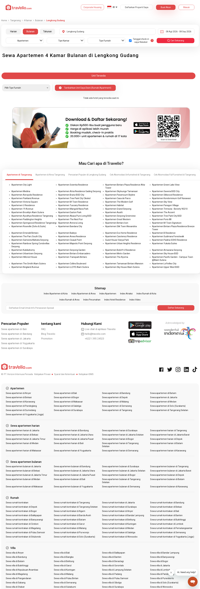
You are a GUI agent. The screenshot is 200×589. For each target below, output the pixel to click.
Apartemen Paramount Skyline (120, 195)
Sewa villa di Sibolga (112, 582)
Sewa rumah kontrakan (17, 502)
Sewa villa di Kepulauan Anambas (22, 570)
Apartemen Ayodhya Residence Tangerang (32, 216)
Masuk (186, 7)
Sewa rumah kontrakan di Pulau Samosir (25, 532)
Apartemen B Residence (164, 233)
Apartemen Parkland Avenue (25, 198)
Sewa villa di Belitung (64, 561)
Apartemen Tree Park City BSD (167, 216)
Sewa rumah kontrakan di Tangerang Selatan (76, 507)
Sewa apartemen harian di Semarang (120, 450)
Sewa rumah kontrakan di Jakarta (118, 502)
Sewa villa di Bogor (159, 561)
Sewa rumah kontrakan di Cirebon (22, 524)
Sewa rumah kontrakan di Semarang (168, 532)
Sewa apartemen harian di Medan (22, 443)
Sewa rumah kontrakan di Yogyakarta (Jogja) (172, 536)
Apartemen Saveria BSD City (166, 191)
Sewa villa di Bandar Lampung (164, 553)
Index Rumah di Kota (146, 293)
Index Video (135, 299)
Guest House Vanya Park (117, 240)
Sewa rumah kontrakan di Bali (164, 511)
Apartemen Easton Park (69, 212)
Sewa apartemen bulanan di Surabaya (120, 466)
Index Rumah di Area (69, 299)
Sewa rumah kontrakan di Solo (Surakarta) (74, 536)
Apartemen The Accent (163, 212)
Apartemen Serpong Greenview (120, 216)
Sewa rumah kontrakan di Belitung (118, 519)
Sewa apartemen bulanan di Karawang (169, 486)
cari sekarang (175, 40)
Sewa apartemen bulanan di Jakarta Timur (26, 475)
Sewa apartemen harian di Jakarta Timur (26, 439)
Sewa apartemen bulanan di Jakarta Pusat (74, 475)
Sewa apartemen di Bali (14, 329)
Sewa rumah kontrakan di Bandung (167, 502)
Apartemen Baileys (67, 233)
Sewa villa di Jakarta (160, 565)
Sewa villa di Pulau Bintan (66, 578)
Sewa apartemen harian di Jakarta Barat (170, 435)
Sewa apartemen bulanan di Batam (167, 479)
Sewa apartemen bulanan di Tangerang (169, 466)
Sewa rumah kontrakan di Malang (70, 528)
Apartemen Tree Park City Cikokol (74, 198)
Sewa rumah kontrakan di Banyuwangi (24, 519)
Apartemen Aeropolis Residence (27, 195)
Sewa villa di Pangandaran (18, 578)
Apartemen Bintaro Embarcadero (74, 253)
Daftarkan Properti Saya (136, 7)
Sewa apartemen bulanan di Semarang (121, 486)
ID (114, 7)
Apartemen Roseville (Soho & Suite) (28, 226)
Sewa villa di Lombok (160, 570)
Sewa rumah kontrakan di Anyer (117, 511)
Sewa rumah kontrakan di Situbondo (23, 536)
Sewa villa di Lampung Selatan (116, 570)
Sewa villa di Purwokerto (162, 578)
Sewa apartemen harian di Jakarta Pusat (74, 439)
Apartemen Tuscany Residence (73, 205)
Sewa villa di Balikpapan (113, 553)
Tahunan (47, 31)
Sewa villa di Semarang (65, 582)
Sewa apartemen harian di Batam (166, 443)
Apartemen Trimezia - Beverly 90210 (170, 209)
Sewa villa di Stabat (15, 587)
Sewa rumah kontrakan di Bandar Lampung (123, 515)
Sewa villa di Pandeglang (162, 574)
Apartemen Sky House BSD (165, 253)
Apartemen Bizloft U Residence (120, 250)
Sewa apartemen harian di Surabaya (119, 430)
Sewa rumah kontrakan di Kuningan (119, 524)
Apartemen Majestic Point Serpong (75, 243)
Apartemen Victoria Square (24, 202)
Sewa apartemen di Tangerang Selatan (169, 410)
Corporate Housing (92, 7)
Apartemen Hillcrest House (24, 257)
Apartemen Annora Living (70, 223)
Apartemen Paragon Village (165, 205)
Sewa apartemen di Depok (115, 397)
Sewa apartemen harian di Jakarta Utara (73, 435)
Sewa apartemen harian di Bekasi (22, 435)
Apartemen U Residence (23, 205)
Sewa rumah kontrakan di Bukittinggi (168, 519)
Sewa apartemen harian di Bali (68, 443)
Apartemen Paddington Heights (26, 219)
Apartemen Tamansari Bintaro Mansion (124, 263)
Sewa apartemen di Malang (115, 401)
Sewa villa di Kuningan (64, 570)
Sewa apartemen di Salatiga (67, 406)
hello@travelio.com (93, 334)
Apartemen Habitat (114, 205)
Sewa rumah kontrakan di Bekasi (166, 507)
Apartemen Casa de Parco (118, 198)
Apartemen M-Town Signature (166, 223)
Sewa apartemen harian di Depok (166, 439)
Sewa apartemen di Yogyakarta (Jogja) (25, 414)
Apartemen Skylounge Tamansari (121, 191)
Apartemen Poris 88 (161, 219)
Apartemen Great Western (118, 219)
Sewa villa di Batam (15, 561)
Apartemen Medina (20, 191)
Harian (13, 31)
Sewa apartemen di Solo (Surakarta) (168, 406)
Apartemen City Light (21, 185)
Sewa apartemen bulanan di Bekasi (23, 470)
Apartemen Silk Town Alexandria (121, 226)
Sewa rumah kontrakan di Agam (69, 511)
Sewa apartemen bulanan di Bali (69, 479)
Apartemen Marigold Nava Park (73, 209)
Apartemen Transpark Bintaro (72, 257)
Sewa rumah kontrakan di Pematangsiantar (171, 528)
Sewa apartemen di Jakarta (16, 338)
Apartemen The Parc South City (26, 236)
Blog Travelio (48, 333)
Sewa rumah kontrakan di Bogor (21, 511)
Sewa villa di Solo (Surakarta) (164, 582)
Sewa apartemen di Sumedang (21, 410)
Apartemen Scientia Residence (73, 185)
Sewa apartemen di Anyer (18, 393)
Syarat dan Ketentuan (64, 374)
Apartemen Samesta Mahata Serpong (29, 240)
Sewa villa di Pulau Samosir (115, 578)
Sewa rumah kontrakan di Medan (118, 528)
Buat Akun (166, 7)
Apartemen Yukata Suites (164, 243)
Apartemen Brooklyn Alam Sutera (27, 212)
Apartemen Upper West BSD (165, 267)
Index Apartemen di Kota (56, 293)
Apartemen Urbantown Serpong (26, 253)
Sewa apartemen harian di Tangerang (168, 430)
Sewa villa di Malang (63, 574)
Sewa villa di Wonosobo (161, 587)
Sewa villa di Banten (111, 557)
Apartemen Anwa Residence (72, 236)
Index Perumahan (91, 299)
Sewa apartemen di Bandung (16, 333)
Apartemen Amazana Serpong (167, 250)
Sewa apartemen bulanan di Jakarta (23, 466)
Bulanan (30, 31)
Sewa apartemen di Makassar (68, 401)
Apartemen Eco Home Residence (121, 233)
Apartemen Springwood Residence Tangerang (33, 223)
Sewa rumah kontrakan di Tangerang (72, 502)
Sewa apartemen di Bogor (66, 397)
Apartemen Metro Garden (117, 253)
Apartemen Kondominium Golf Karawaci (171, 198)
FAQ (43, 329)
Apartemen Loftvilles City (164, 263)
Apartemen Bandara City (70, 226)
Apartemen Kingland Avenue (25, 267)
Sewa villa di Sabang (16, 582)
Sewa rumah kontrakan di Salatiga (118, 532)
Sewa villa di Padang (112, 574)
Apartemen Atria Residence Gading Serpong (79, 191)
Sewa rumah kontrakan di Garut (69, 524)
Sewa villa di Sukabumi (65, 587)
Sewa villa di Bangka (63, 557)
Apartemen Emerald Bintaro (24, 233)
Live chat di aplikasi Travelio (98, 329)
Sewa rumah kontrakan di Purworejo (71, 532)
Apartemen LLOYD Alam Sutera (73, 267)
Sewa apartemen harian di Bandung (71, 430)
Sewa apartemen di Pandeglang (21, 406)
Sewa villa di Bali (62, 553)
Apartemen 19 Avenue (22, 209)
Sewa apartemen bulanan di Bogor (119, 475)
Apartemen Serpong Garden (71, 250)
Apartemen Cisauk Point (70, 240)
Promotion (46, 338)
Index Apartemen (107, 293)
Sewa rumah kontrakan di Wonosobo (120, 536)
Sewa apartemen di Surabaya (17, 348)
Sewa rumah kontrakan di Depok (21, 507)
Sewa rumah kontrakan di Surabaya (119, 507)
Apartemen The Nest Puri (70, 219)
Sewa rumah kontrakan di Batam (70, 519)
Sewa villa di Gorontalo (113, 565)
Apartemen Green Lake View (166, 185)
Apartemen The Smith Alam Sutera (28, 263)
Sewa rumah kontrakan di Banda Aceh (72, 515)
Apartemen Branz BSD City (71, 195)
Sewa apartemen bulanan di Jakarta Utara (74, 470)
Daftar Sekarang (176, 308)
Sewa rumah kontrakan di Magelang (23, 528)
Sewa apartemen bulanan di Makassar (24, 486)
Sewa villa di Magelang (17, 574)
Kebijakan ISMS (86, 374)
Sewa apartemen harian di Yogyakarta (72, 450)
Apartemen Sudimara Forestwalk (168, 236)
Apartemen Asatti (114, 212)
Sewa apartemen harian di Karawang (168, 450)
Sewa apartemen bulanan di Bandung (72, 466)
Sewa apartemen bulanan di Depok (167, 475)
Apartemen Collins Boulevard (72, 263)
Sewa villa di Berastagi (113, 561)
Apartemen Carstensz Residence (121, 236)
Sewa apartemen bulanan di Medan (23, 479)
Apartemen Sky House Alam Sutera (122, 267)
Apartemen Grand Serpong (118, 209)
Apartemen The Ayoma (116, 257)
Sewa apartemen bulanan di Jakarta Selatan (123, 470)
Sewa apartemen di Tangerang (117, 410)
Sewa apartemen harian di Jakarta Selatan (123, 435)
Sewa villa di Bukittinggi (17, 565)
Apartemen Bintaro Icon (116, 223)
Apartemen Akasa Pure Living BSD (74, 216)
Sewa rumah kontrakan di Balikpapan (24, 515)
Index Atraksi (126, 293)
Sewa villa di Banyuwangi (162, 557)
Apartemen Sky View (162, 202)
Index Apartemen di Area (83, 293)
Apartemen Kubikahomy (23, 250)
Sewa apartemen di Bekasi (19, 397)
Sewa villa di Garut (62, 565)
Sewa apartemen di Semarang (117, 406)
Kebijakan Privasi (42, 374)
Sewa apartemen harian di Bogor (118, 439)
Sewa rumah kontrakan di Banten (166, 515)
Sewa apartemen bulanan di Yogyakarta (73, 486)
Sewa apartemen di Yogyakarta (18, 343)
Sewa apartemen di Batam (163, 393)
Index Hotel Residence (114, 299)
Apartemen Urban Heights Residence (123, 243)
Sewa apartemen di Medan (163, 401)
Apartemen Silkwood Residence (167, 195)
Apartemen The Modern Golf (119, 202)
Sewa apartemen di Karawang (20, 401)
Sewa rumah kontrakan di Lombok (166, 524)
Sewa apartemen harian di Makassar (23, 450)
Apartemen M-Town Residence (73, 202)
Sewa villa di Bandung (16, 557)
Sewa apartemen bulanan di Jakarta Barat (170, 470)
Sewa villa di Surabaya (113, 587)
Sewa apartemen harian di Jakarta (22, 430)
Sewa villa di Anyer (15, 553)
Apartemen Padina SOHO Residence (169, 240)
